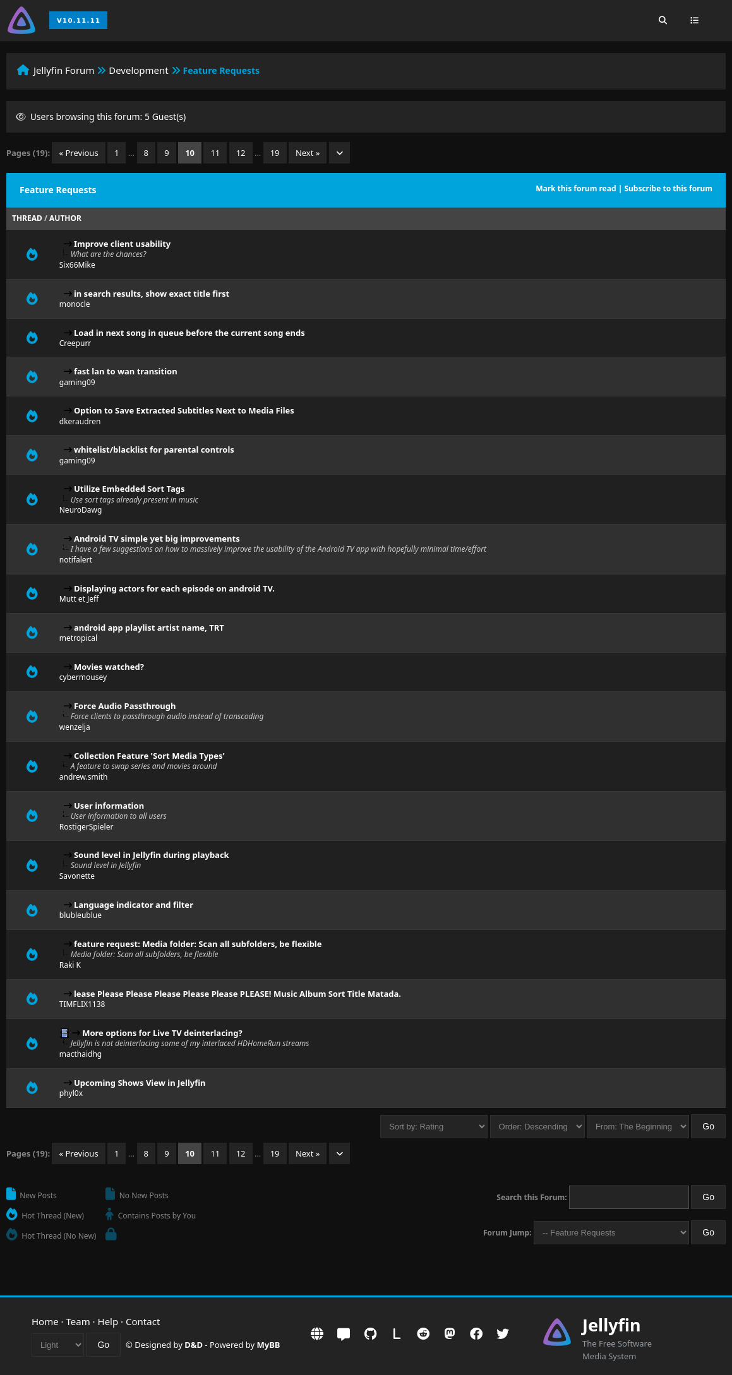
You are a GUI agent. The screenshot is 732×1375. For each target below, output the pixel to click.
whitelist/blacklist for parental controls (154, 449)
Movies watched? (109, 666)
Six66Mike (77, 264)
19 (275, 152)
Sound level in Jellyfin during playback (151, 854)
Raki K (70, 965)
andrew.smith (83, 776)
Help (108, 1321)
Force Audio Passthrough (125, 705)
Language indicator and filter (133, 904)
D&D (193, 1344)
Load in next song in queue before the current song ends (189, 332)
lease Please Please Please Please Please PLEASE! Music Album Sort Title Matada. (237, 993)
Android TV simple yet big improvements (157, 538)
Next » (308, 152)
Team (78, 1321)
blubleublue (80, 915)
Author (65, 218)
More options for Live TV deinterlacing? (162, 1033)
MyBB (268, 1344)
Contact (143, 1321)
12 (241, 152)
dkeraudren (80, 421)
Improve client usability (122, 243)
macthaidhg (80, 1054)
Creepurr (75, 343)
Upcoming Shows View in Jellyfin (140, 1082)
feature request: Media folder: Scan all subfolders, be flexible (198, 943)
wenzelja (74, 727)
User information (109, 805)
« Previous (78, 152)
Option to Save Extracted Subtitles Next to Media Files (184, 410)
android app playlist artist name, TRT (149, 627)
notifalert (75, 559)
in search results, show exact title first (151, 293)
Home (45, 1321)
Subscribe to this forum (668, 188)
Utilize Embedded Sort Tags (129, 488)
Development (139, 70)
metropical (78, 638)
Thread (27, 218)
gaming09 (77, 382)
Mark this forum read (576, 188)
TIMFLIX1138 (82, 1004)
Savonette (77, 876)
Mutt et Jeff (79, 598)
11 (215, 152)
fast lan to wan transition (125, 371)
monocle (74, 304)
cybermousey (83, 677)
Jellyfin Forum (64, 70)
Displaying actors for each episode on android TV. (174, 588)
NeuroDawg (80, 509)
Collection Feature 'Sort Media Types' (149, 755)
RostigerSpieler (86, 826)
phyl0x (71, 1093)
